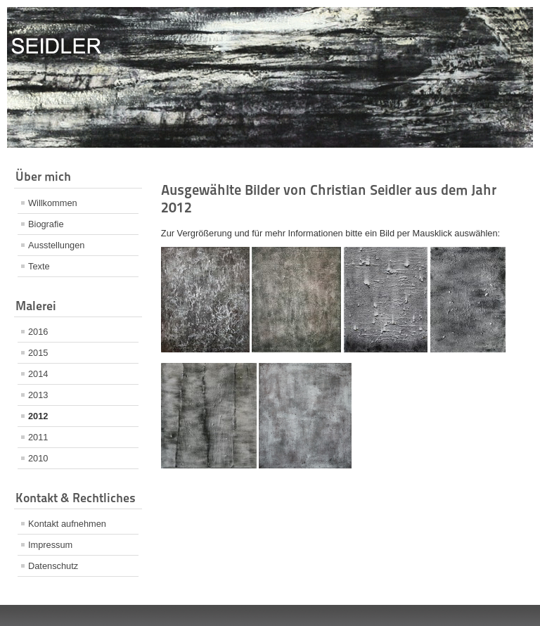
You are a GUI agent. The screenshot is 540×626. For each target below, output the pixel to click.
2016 (38, 331)
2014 (38, 374)
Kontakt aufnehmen (67, 523)
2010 (38, 458)
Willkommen (52, 203)
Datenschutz (53, 566)
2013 (38, 395)
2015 (38, 352)
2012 (38, 416)
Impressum (50, 544)
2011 (38, 437)
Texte (39, 266)
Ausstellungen (56, 245)
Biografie (46, 224)
